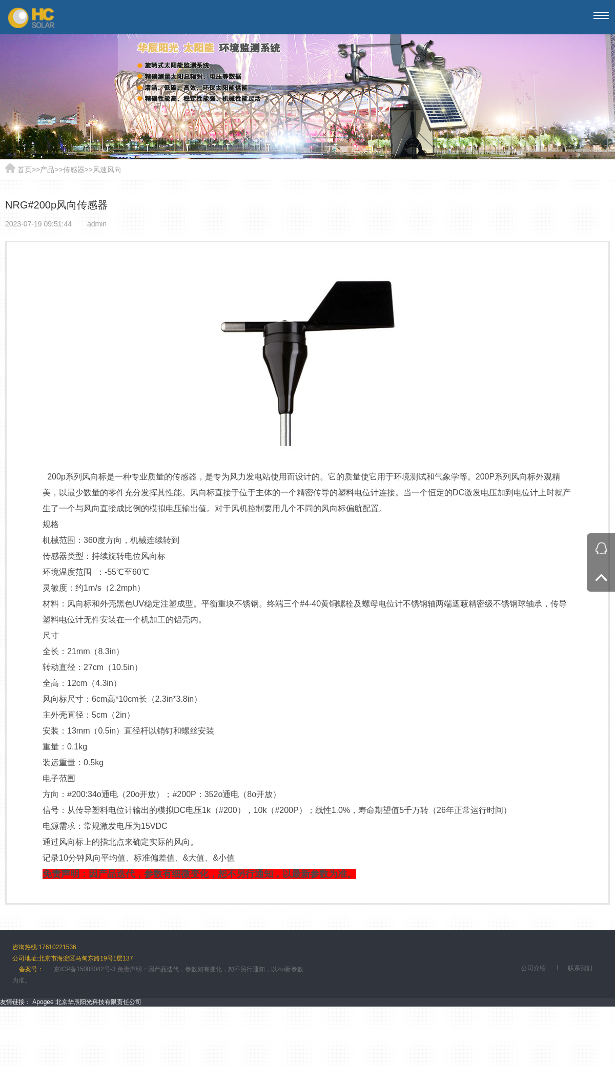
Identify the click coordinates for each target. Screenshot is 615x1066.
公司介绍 (533, 968)
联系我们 (580, 968)
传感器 (74, 169)
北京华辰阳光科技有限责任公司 (98, 1002)
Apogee (42, 1002)
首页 (24, 169)
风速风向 (107, 169)
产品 (47, 169)
